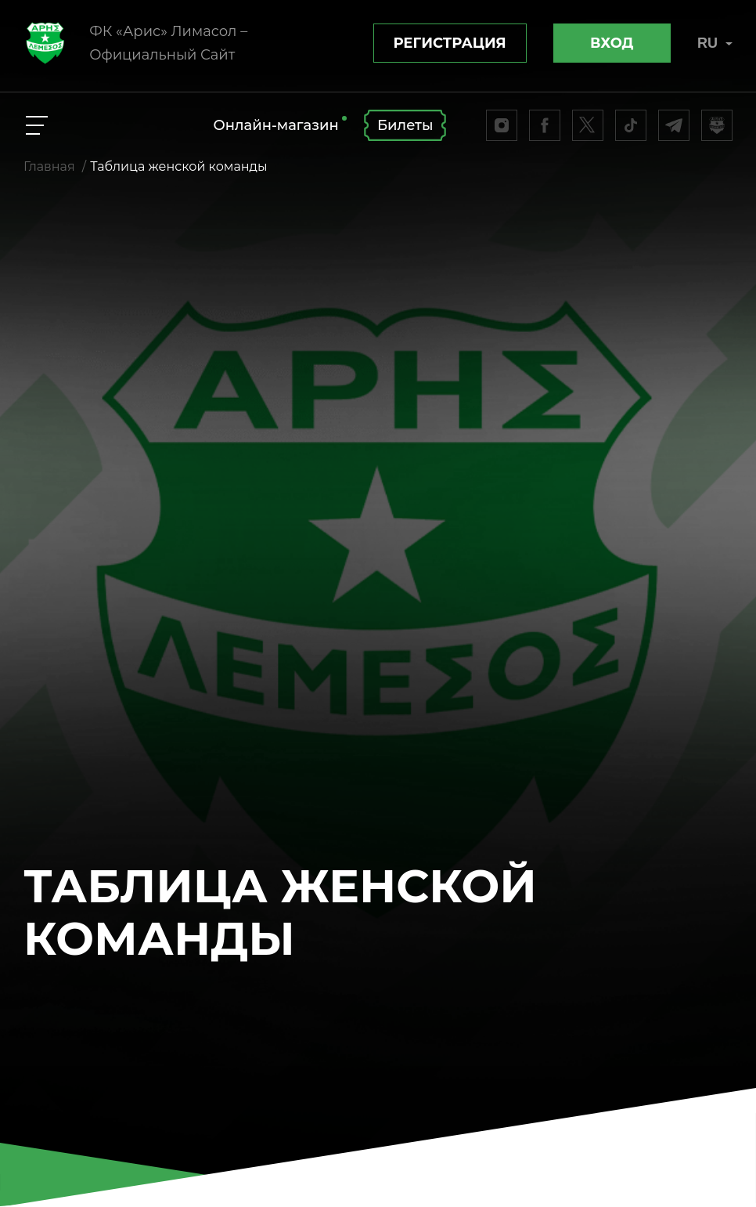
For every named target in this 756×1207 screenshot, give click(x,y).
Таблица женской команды (178, 166)
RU (715, 43)
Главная (49, 166)
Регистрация (450, 43)
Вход (612, 43)
